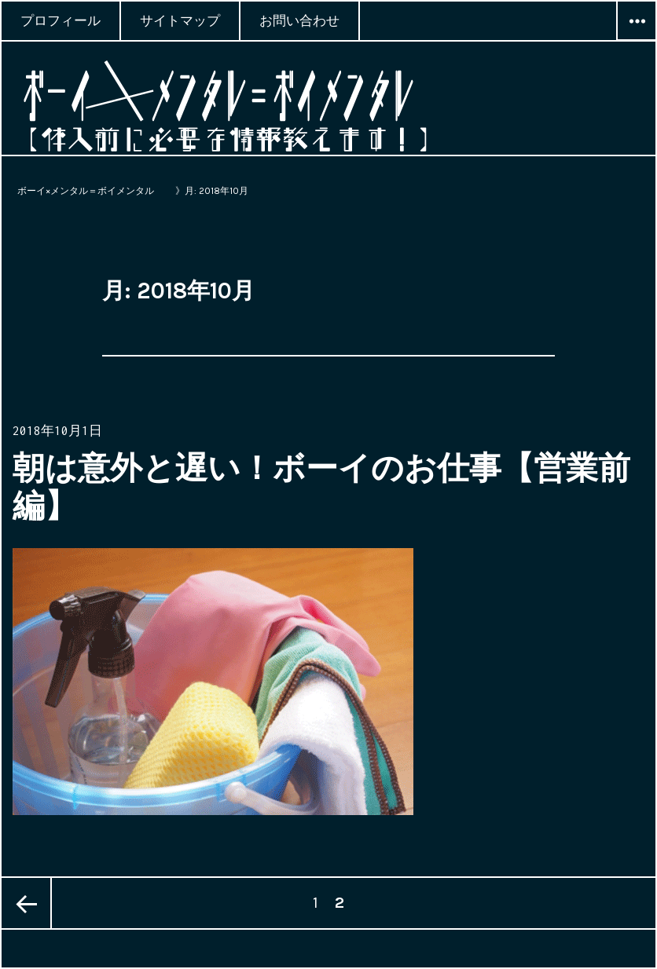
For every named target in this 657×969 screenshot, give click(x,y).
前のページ (27, 903)
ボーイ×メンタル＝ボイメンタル (90, 190)
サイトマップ (180, 20)
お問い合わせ (299, 20)
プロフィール (60, 20)
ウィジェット (636, 40)
